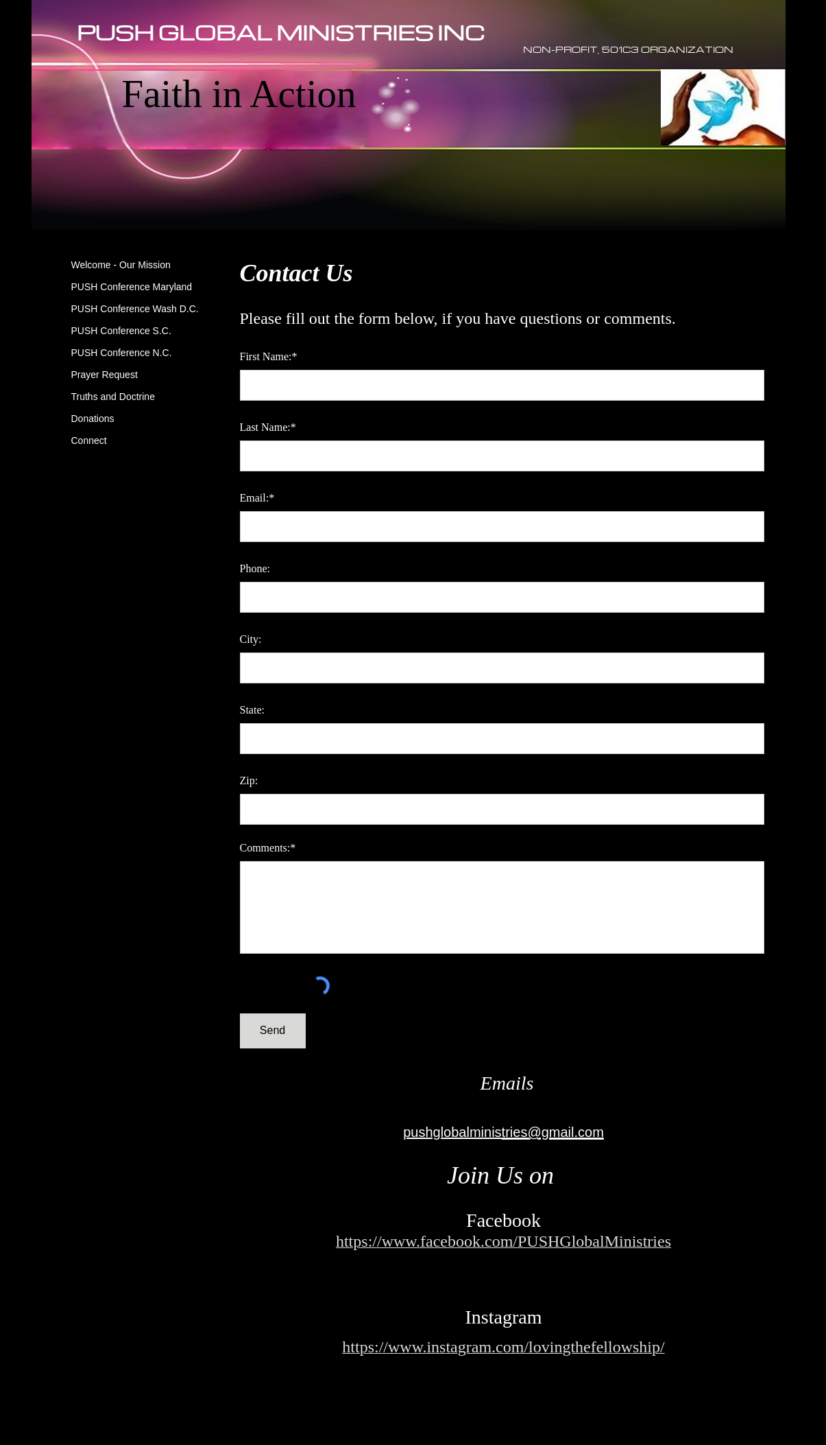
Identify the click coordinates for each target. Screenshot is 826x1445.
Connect (89, 440)
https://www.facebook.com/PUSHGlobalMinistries (503, 1241)
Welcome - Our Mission (121, 264)
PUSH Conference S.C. (121, 330)
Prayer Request (104, 374)
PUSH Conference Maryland (132, 286)
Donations (92, 418)
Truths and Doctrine (113, 396)
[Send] (273, 1030)
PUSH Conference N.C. (121, 352)
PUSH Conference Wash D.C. (135, 308)
